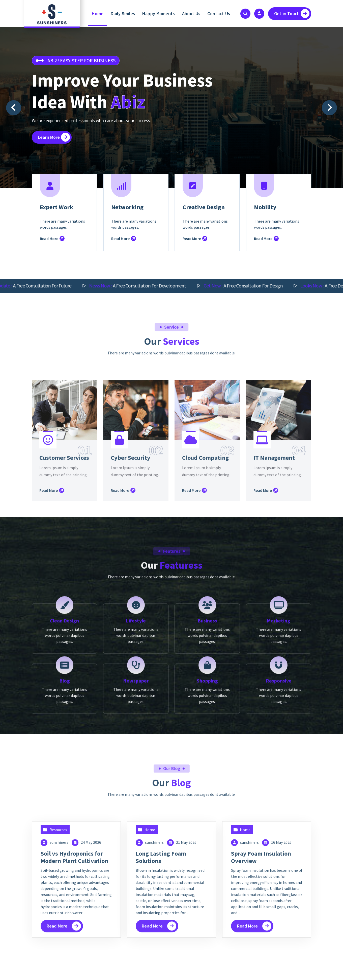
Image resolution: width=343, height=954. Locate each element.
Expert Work (56, 221)
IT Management (274, 565)
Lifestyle (136, 722)
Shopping (207, 782)
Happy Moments (158, 13)
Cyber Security (130, 565)
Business (207, 722)
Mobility (265, 221)
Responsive (279, 782)
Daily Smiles (123, 13)
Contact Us (218, 13)
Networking (127, 221)
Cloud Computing (205, 565)
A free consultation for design (254, 285)
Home (98, 13)
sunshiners (59, 945)
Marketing (278, 722)
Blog (64, 782)
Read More (52, 252)
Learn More (54, 137)
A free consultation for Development (148, 285)
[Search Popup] (245, 14)
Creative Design (204, 221)
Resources (58, 932)
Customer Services (64, 565)
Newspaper (136, 782)
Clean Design (64, 722)
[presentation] (13, 107)
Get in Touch (291, 13)
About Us (191, 13)
